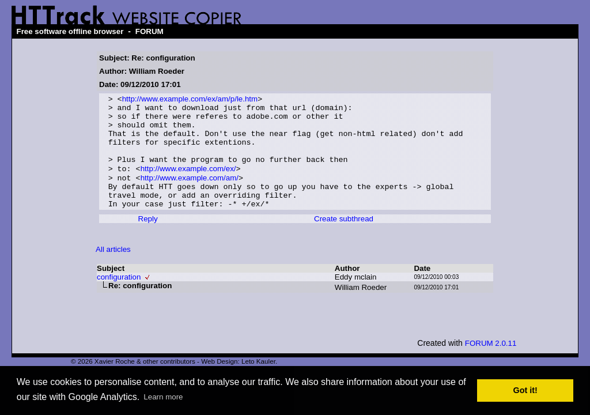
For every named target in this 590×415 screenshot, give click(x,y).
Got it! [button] (525, 390)
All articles (113, 270)
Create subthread (343, 239)
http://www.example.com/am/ (190, 193)
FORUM (149, 31)
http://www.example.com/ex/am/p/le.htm (190, 100)
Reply (148, 239)
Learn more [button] (163, 397)
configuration (119, 297)
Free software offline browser (69, 31)
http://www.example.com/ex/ (188, 183)
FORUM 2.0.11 (491, 364)
